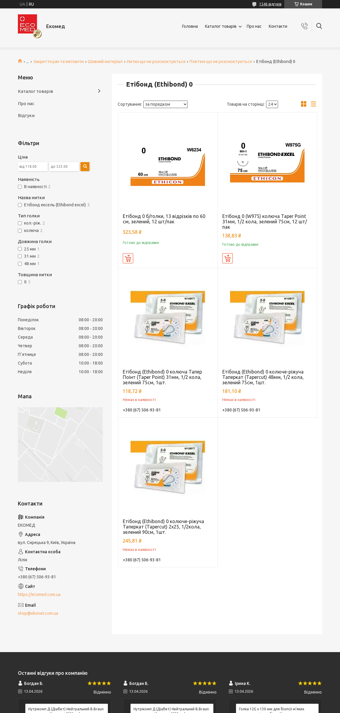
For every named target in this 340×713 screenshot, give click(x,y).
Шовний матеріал (105, 61)
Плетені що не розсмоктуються (221, 61)
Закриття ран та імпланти (58, 61)
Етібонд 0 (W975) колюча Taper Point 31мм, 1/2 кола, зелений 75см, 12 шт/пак (264, 221)
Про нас (254, 26)
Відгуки (26, 115)
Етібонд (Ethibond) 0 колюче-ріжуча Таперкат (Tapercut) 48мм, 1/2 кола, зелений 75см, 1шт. (263, 377)
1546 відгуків (270, 4)
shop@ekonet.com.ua (38, 613)
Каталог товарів (221, 26)
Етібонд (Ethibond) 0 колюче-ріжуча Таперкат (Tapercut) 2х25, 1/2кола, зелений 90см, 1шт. (163, 527)
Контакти (278, 26)
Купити (128, 258)
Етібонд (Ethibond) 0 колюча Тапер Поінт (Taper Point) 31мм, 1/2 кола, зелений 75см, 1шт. (162, 377)
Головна (190, 26)
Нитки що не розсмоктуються (156, 61)
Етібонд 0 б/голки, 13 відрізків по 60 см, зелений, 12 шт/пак (164, 218)
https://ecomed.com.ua (39, 594)
